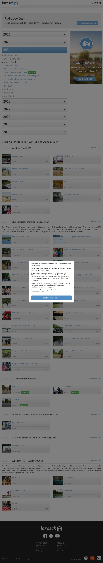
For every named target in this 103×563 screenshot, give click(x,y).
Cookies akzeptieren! (51, 298)
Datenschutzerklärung (37, 291)
